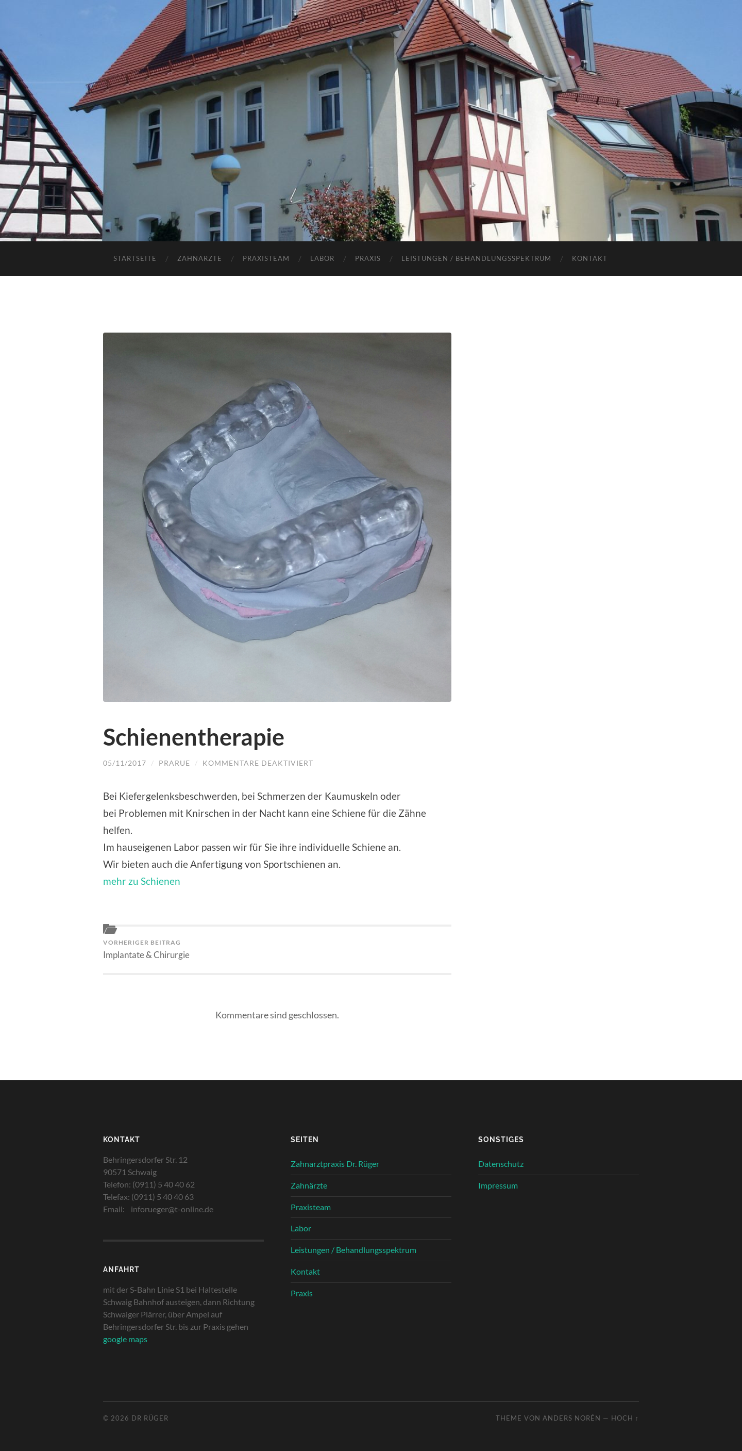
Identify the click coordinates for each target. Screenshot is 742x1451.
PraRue (174, 763)
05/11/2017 (124, 763)
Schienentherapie (193, 737)
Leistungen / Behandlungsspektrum (476, 258)
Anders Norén (572, 1418)
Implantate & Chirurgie (146, 949)
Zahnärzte (199, 258)
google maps (125, 1339)
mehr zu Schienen (141, 881)
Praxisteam (266, 258)
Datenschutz (501, 1163)
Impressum (498, 1185)
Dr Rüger (149, 1418)
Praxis (368, 258)
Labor (322, 258)
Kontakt (590, 258)
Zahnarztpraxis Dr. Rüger (335, 1163)
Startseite (135, 258)
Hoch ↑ (625, 1418)
